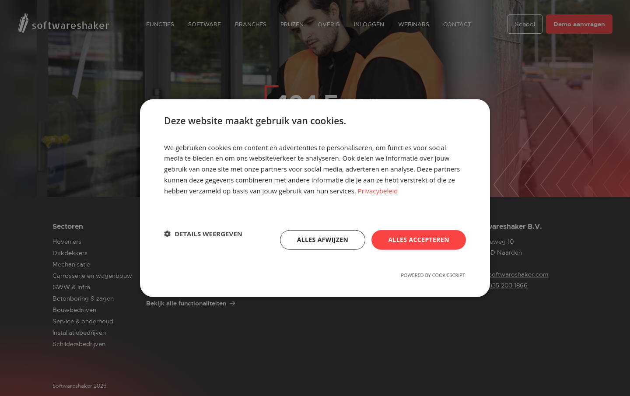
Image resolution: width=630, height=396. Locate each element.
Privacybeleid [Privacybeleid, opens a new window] (378, 190)
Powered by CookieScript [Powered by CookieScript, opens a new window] (433, 275)
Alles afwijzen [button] (323, 239)
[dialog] (315, 198)
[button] (203, 233)
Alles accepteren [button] (418, 239)
